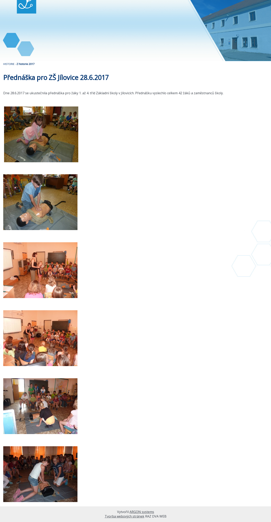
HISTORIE (8, 64)
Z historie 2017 (25, 64)
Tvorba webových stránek (124, 516)
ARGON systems (142, 512)
